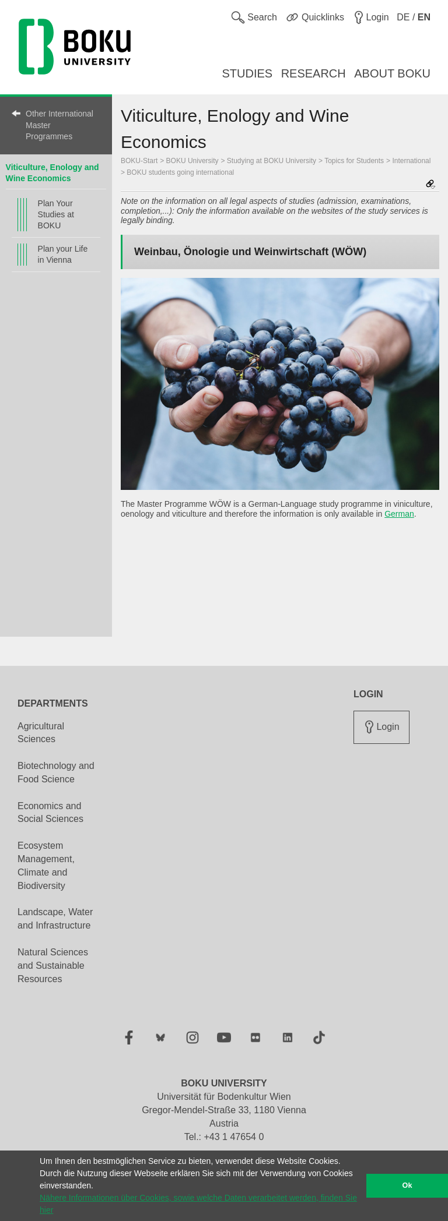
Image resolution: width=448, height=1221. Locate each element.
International (411, 161)
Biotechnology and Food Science (56, 772)
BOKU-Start (139, 161)
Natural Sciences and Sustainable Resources (53, 965)
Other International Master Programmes (59, 125)
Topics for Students (354, 161)
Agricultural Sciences (41, 732)
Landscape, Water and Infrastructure (55, 918)
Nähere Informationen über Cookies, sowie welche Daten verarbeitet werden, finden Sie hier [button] (198, 1204)
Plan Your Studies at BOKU (56, 214)
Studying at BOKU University (271, 161)
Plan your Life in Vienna (63, 254)
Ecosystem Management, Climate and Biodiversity (46, 866)
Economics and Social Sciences (50, 812)
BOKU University (192, 161)
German (399, 513)
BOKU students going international (180, 172)
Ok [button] (407, 1185)
